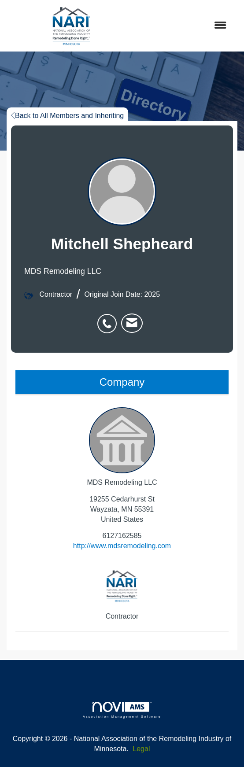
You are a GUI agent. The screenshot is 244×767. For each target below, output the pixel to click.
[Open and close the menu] (185, 25)
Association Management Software (122, 710)
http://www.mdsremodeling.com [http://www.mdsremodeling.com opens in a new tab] (122, 545)
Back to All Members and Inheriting (67, 115)
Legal (141, 748)
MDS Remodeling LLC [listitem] (122, 446)
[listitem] (109, 319)
